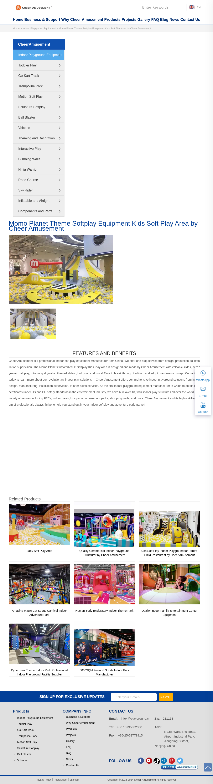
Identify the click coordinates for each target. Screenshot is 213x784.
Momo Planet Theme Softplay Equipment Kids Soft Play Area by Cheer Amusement (105, 28)
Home (16, 28)
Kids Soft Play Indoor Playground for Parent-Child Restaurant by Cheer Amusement (169, 553)
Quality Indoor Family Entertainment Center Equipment (169, 612)
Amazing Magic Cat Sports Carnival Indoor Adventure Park (39, 612)
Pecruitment (60, 779)
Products (21, 711)
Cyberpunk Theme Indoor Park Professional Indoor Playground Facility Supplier (39, 672)
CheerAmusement (34, 44)
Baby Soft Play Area (39, 551)
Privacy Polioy (43, 779)
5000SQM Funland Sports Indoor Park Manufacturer (104, 672)
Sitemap (74, 779)
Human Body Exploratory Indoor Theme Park (104, 610)
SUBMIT (165, 697)
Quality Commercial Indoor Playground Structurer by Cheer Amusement (104, 553)
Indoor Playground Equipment (39, 28)
